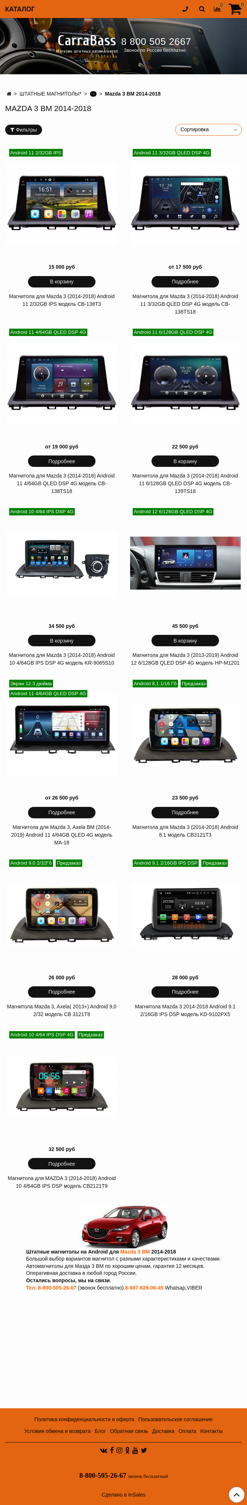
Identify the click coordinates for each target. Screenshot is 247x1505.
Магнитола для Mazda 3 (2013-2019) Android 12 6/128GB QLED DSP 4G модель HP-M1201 (185, 659)
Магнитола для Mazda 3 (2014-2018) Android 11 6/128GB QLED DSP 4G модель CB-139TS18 (185, 483)
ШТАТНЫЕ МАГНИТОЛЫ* (50, 94)
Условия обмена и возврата (57, 1431)
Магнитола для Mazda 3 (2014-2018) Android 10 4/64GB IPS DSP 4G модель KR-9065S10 (62, 659)
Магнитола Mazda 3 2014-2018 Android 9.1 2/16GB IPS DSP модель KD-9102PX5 (185, 1010)
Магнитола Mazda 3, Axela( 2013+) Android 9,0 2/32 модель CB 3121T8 (61, 1010)
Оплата (187, 1431)
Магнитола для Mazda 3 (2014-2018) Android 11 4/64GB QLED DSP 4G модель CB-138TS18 (62, 483)
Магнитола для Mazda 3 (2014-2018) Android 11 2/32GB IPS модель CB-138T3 (62, 300)
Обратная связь (129, 1431)
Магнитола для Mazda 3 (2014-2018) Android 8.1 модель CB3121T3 (185, 831)
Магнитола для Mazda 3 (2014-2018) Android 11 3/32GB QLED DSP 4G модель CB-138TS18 (185, 304)
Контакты (212, 1431)
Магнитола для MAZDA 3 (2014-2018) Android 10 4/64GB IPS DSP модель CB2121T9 (62, 1182)
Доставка (163, 1431)
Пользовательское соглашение (175, 1419)
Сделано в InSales (123, 1494)
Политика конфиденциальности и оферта (84, 1419)
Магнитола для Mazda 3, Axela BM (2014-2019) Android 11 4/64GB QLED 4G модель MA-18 (61, 835)
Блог (100, 1431)
